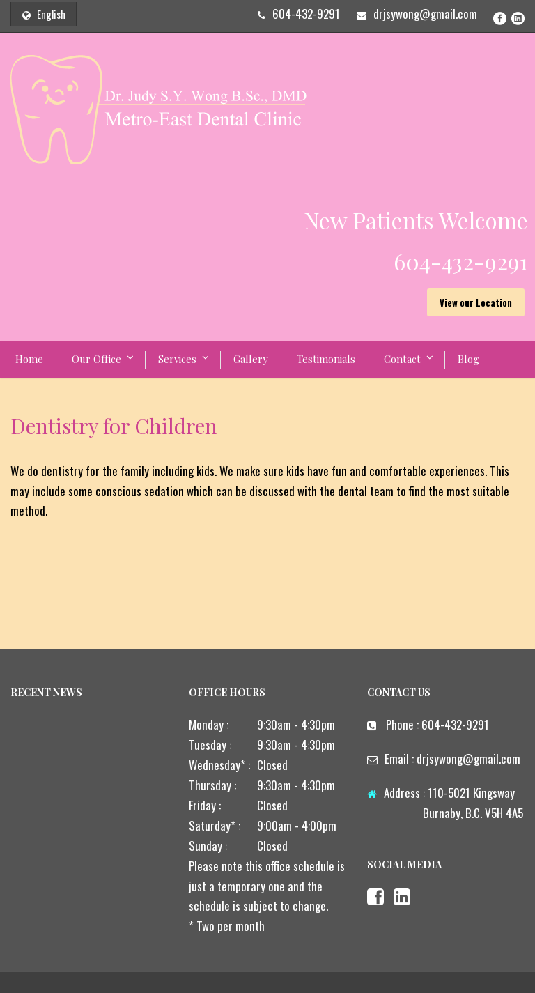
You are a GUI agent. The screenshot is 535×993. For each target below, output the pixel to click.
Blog (468, 359)
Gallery (250, 359)
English (43, 14)
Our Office (96, 359)
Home (29, 359)
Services (177, 359)
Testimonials (326, 359)
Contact (402, 359)
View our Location (476, 302)
